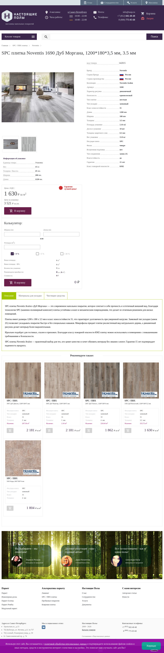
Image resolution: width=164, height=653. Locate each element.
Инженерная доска (9, 597)
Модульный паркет (9, 608)
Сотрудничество (88, 597)
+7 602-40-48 (129, 627)
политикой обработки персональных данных (65, 644)
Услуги (85, 601)
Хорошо (151, 646)
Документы (86, 604)
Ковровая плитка (48, 604)
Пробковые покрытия (50, 601)
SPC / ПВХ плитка (49, 597)
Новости (125, 597)
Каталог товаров (88, 630)
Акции (149, 18)
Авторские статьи (129, 593)
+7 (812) (126, 16)
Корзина (150, 13)
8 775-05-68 (130, 631)
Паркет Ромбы (7, 604)
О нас (84, 593)
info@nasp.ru (129, 12)
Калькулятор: (13, 223)
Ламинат (45, 593)
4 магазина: (55, 12)
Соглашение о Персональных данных (96, 636)
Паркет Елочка (8, 601)
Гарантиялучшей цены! (70, 188)
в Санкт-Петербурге (77, 12)
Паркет (4, 593)
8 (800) (127, 20)
